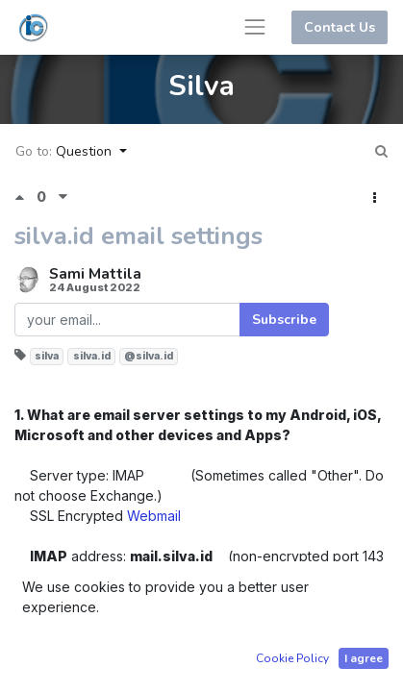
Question (85, 151)
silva (47, 356)
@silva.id (148, 356)
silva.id (92, 356)
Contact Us (339, 27)
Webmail (154, 515)
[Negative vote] (63, 197)
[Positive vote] (25, 197)
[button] (375, 198)
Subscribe (284, 319)
